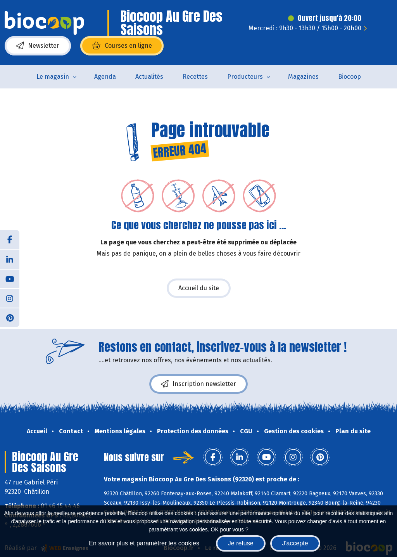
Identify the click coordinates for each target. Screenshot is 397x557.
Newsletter (37, 46)
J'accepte (295, 543)
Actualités (149, 76)
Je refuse (241, 543)
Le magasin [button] (52, 76)
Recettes (195, 76)
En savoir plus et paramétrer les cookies (144, 543)
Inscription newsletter (198, 384)
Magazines (303, 76)
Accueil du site (198, 288)
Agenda (105, 76)
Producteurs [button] (245, 76)
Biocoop (349, 76)
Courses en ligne (122, 46)
